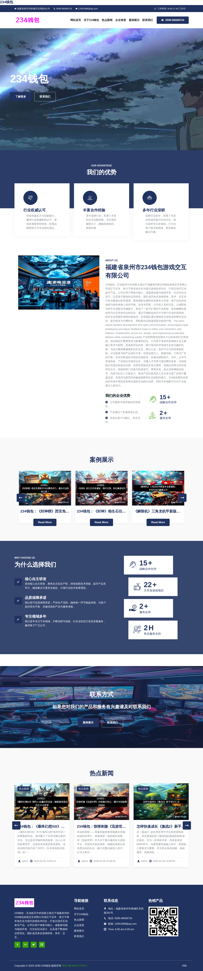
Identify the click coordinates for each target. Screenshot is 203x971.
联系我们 (147, 20)
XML (184, 965)
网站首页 (75, 20)
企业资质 (120, 20)
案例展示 (134, 20)
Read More (45, 522)
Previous (21, 498)
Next (182, 498)
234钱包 (6, 2)
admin (23, 861)
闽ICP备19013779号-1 (74, 965)
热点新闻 (107, 20)
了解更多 (20, 96)
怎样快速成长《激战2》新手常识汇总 (166, 826)
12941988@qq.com (87, 8)
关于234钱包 (91, 20)
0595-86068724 (62, 8)
